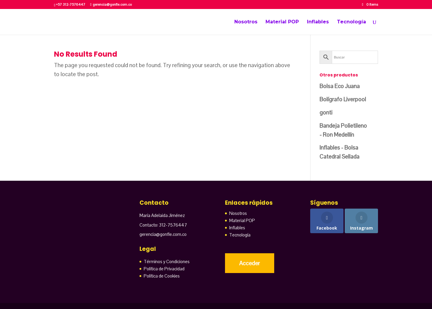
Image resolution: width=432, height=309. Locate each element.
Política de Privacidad (164, 269)
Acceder (249, 263)
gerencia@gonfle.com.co (163, 234)
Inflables (318, 22)
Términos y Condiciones (167, 261)
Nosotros (245, 22)
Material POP (282, 22)
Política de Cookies (162, 276)
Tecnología (351, 22)
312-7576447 (173, 225)
